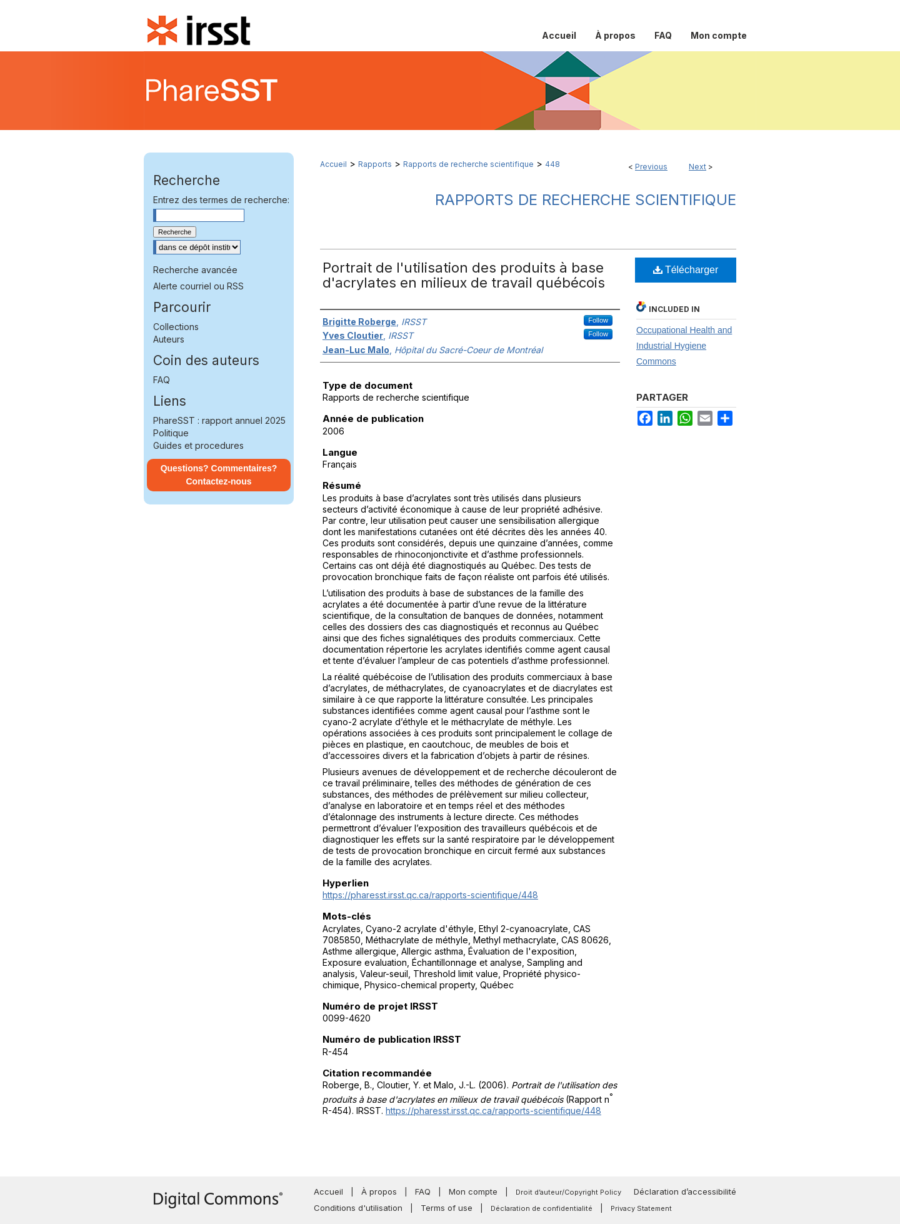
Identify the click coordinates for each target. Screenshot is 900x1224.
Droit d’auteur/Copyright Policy (568, 1192)
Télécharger (686, 269)
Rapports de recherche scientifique (468, 164)
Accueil (333, 164)
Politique (171, 433)
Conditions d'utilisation (358, 1208)
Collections (176, 326)
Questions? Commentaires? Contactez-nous (219, 474)
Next (697, 166)
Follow (598, 320)
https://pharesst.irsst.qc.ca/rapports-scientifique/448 (430, 895)
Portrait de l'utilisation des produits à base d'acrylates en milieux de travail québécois (463, 275)
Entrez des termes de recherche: (221, 199)
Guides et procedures (198, 445)
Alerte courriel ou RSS (198, 286)
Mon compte (473, 1191)
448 (552, 164)
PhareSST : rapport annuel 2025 (219, 420)
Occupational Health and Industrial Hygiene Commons (684, 345)
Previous (651, 166)
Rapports (375, 164)
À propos (379, 1191)
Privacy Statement (641, 1208)
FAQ (161, 379)
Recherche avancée (195, 269)
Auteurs (168, 339)
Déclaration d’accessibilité (685, 1191)
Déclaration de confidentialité (541, 1208)
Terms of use (446, 1208)
